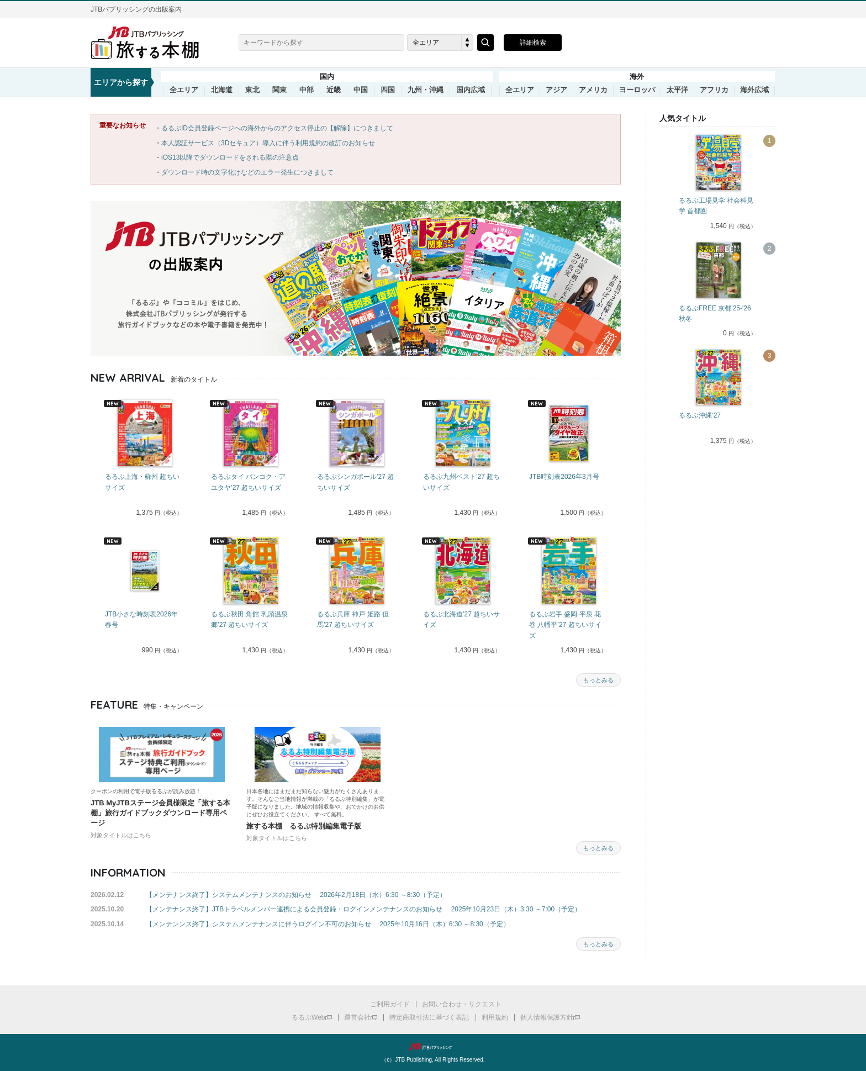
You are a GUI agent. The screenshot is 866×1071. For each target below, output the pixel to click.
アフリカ (714, 90)
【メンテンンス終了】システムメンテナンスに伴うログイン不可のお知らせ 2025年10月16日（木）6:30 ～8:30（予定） (328, 924)
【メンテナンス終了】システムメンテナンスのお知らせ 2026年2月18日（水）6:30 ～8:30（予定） (296, 895)
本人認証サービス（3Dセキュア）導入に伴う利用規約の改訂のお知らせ (268, 143)
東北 (252, 90)
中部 (306, 90)
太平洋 (677, 90)
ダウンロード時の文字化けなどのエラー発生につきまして (247, 172)
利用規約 (495, 1017)
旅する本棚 (151, 42)
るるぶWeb (308, 1017)
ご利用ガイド (390, 1004)
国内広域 (470, 90)
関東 (279, 90)
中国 (360, 90)
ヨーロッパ (637, 90)
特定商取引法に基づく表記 (429, 1017)
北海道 (222, 90)
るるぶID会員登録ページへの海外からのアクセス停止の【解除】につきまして (277, 128)
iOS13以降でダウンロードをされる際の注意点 (230, 157)
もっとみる (598, 680)
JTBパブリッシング (433, 1047)
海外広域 (754, 90)
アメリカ (593, 90)
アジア (556, 90)
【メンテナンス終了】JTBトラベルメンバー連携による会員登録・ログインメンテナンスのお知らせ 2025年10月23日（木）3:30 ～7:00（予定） (363, 909)
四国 (388, 90)
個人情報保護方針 (546, 1017)
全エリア (184, 90)
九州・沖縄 (425, 90)
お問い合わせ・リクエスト (461, 1004)
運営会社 (357, 1017)
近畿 (333, 90)
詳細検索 (533, 42)
